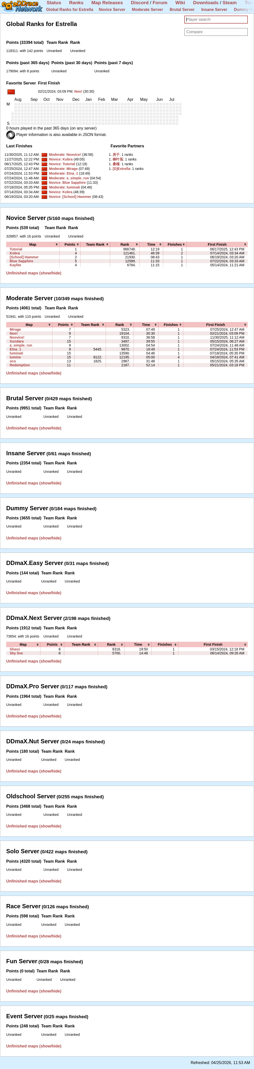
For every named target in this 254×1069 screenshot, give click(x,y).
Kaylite (15, 265)
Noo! (78, 91)
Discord (140, 2)
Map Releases (107, 2)
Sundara (17, 341)
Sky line (16, 653)
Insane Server (214, 9)
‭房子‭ (116, 155)
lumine (15, 357)
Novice (55, 159)
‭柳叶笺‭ (118, 159)
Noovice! (73, 155)
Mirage (72, 169)
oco (13, 361)
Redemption (20, 365)
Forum (160, 2)
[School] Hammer (76, 197)
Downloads (206, 2)
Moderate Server (147, 9)
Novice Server (112, 9)
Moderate (56, 155)
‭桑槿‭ (116, 164)
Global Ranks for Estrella (69, 9)
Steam (229, 2)
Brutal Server (182, 9)
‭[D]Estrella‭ (121, 169)
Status (54, 2)
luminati (73, 187)
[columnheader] (33, 244)
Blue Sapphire (74, 183)
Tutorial (69, 164)
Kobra (68, 159)
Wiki (180, 2)
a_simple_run (77, 178)
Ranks (76, 2)
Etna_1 (72, 173)
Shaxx (15, 649)
